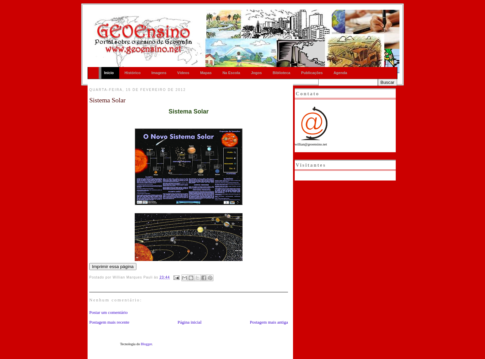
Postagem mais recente (109, 322)
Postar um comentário (108, 312)
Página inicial (189, 322)
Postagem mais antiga (269, 322)
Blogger (146, 344)
